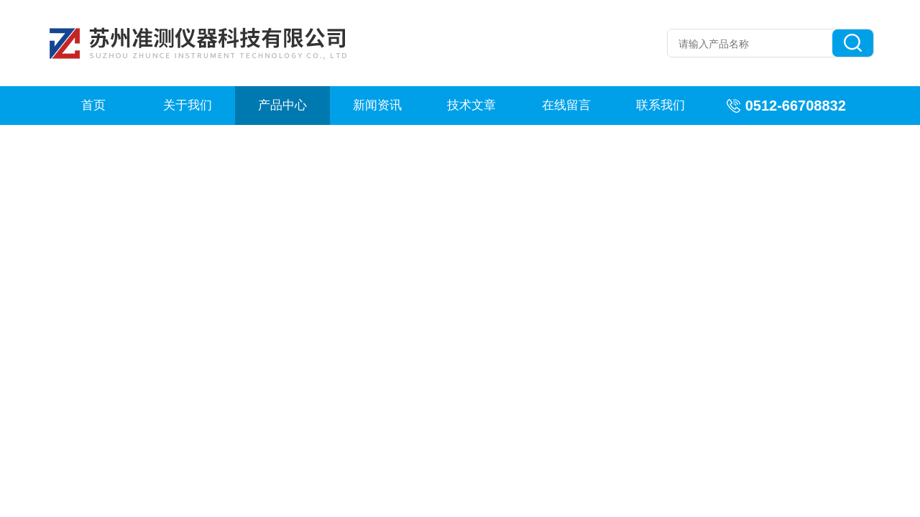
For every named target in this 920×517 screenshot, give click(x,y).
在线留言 (566, 105)
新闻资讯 (377, 105)
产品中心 (282, 105)
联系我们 (660, 105)
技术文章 (471, 105)
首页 (93, 105)
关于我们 (187, 105)
